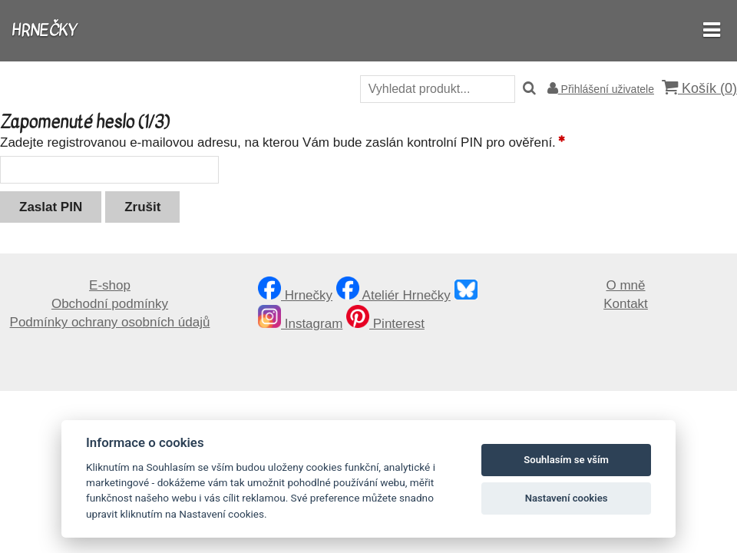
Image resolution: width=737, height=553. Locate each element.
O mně (625, 285)
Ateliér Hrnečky (393, 295)
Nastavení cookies (566, 498)
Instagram (300, 323)
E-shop (110, 285)
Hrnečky (295, 295)
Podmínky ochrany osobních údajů (110, 322)
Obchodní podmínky (109, 303)
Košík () (699, 88)
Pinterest (385, 323)
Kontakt (625, 303)
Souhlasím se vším (566, 459)
